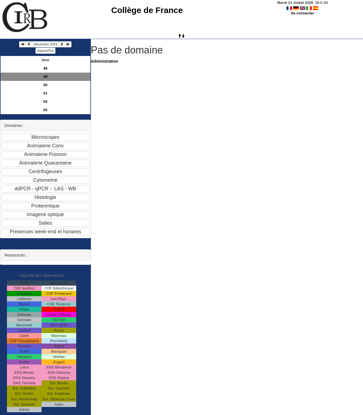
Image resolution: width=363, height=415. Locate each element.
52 (45, 101)
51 (45, 93)
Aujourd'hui (45, 51)
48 (45, 68)
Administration (104, 61)
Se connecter (302, 13)
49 (45, 77)
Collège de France (147, 10)
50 (45, 85)
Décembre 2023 (45, 44)
